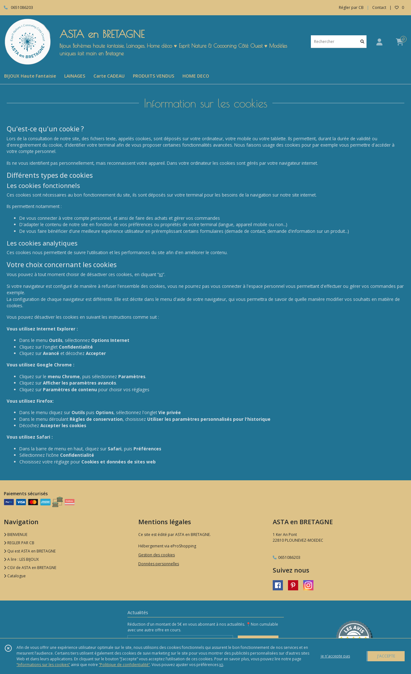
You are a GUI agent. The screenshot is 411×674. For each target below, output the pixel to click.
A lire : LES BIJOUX (21, 559)
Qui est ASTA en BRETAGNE (30, 551)
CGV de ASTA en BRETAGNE (30, 567)
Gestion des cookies (156, 555)
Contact (379, 7)
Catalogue (15, 576)
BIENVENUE (15, 534)
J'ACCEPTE (386, 656)
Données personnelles (158, 563)
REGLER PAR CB (19, 542)
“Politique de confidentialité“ (124, 664)
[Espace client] (379, 42)
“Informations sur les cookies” (43, 664)
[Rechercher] (362, 41)
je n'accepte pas (335, 656)
